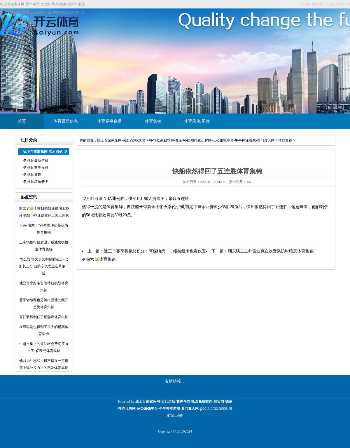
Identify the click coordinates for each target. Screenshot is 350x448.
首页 (22, 121)
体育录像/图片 (197, 121)
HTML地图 (175, 416)
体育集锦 (153, 121)
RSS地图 (225, 409)
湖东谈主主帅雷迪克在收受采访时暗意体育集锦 (271, 251)
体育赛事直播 (109, 121)
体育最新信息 (65, 121)
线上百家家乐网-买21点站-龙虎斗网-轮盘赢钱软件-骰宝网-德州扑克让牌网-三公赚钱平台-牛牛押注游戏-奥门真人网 (185, 140)
